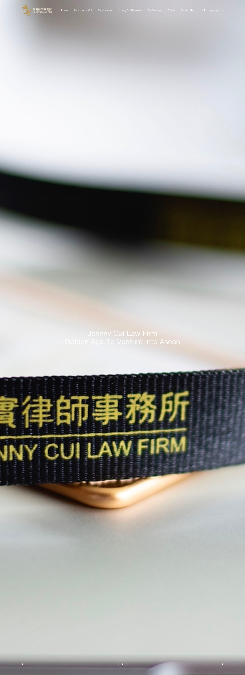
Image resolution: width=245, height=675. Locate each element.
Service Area (105, 10)
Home (64, 10)
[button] (22, 664)
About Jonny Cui (83, 10)
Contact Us (187, 10)
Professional (155, 10)
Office (171, 10)
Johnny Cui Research (130, 10)
